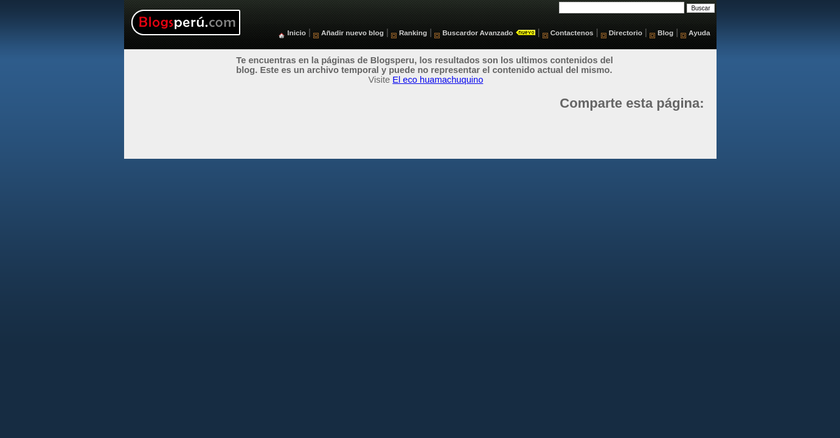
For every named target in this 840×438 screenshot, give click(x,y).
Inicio (296, 32)
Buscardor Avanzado (477, 32)
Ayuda (699, 32)
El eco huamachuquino (437, 80)
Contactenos (572, 32)
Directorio (625, 32)
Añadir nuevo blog (352, 32)
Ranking (413, 32)
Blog (665, 32)
